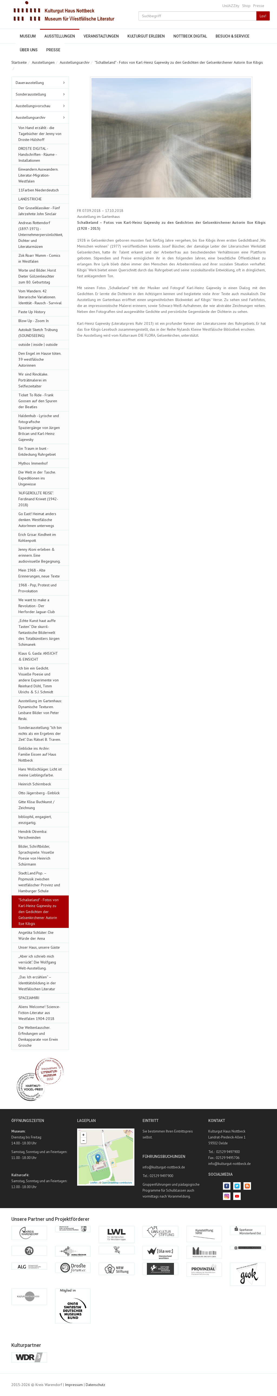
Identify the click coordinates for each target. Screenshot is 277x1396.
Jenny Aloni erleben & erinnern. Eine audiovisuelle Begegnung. (39, 555)
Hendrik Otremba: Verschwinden (32, 834)
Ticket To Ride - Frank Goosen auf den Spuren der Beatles (37, 401)
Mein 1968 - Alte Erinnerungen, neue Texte (39, 573)
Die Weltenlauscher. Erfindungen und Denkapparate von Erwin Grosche (38, 1036)
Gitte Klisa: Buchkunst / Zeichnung (36, 804)
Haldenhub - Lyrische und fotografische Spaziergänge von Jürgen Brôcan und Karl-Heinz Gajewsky (39, 427)
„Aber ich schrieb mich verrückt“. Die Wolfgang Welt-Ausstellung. (37, 962)
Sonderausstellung (31, 94)
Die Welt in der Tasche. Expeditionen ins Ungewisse (37, 478)
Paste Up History (31, 311)
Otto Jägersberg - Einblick (39, 792)
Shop (246, 5)
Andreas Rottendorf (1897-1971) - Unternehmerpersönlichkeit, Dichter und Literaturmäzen (40, 234)
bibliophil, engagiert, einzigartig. (34, 819)
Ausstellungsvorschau (33, 105)
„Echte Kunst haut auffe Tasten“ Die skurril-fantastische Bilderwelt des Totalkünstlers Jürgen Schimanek (39, 632)
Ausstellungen (59, 36)
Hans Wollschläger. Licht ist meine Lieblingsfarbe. (40, 772)
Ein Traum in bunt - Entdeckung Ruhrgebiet (37, 451)
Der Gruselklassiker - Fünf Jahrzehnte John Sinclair (39, 210)
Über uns (29, 50)
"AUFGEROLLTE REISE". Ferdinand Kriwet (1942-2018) (38, 499)
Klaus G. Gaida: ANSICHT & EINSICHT (38, 656)
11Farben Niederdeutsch (38, 190)
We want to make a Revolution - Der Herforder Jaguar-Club (36, 605)
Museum (28, 36)
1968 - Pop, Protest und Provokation (37, 588)
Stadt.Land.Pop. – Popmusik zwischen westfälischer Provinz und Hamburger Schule (39, 882)
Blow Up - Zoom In (33, 320)
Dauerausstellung (30, 82)
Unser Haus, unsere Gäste (39, 947)
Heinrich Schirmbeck (34, 784)
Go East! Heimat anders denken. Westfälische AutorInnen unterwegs (37, 519)
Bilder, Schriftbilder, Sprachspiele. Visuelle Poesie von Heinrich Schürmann (36, 855)
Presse (258, 5)
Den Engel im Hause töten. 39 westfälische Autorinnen (39, 359)
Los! (263, 15)
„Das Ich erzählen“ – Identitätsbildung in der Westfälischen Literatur (37, 983)
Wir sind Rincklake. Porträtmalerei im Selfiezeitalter (33, 380)
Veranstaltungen (101, 36)
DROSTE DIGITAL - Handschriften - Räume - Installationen (37, 154)
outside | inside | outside (38, 344)
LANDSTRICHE (30, 199)
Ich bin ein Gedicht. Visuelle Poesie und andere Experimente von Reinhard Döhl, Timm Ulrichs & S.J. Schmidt (38, 680)
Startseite (19, 62)
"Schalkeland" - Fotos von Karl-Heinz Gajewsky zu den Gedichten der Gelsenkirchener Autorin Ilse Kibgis (179, 62)
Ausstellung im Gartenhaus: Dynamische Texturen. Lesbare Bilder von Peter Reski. (40, 709)
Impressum (74, 1384)
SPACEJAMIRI (28, 997)
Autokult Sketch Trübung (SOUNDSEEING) (38, 332)
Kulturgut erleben (146, 36)
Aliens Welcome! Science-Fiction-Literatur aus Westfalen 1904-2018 (39, 1012)
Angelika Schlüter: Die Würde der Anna (36, 935)
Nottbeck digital (190, 36)
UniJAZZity (230, 5)
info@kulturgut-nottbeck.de (164, 1167)
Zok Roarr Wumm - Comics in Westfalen (39, 258)
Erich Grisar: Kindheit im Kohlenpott (37, 537)
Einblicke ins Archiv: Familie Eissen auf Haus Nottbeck (37, 754)
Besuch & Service (232, 36)
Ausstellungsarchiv (75, 62)
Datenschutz (95, 1384)
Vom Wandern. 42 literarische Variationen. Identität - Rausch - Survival (40, 297)
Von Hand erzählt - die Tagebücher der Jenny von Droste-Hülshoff (39, 133)
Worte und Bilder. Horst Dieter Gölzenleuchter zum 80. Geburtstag (37, 276)
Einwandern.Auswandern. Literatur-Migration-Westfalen (38, 175)
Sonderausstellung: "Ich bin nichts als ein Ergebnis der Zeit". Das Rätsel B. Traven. (40, 733)
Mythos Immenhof (33, 463)
